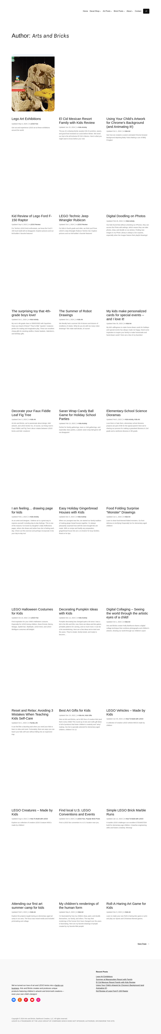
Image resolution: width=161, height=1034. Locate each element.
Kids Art (127, 131)
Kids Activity (82, 127)
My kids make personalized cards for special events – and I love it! (126, 315)
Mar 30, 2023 (118, 323)
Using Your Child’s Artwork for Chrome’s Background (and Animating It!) (125, 122)
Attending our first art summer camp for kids (28, 906)
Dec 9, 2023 (117, 912)
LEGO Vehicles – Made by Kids (125, 712)
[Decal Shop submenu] (100, 11)
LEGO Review (35, 224)
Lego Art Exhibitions (26, 119)
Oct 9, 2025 (70, 819)
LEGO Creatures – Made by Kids (32, 812)
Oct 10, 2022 (22, 618)
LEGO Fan (34, 124)
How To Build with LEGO (134, 719)
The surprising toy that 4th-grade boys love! (31, 313)
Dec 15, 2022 (70, 715)
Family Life (34, 723)
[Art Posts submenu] (111, 11)
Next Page (143, 943)
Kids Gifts (88, 715)
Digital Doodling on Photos (125, 216)
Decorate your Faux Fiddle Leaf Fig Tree (31, 413)
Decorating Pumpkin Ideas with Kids (78, 611)
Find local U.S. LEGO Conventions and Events (77, 812)
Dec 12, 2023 (70, 618)
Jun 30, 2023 (117, 719)
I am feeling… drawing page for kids (32, 510)
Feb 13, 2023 (70, 423)
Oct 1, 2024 (117, 131)
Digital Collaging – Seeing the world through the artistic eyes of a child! (127, 613)
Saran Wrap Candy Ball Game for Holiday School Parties (77, 415)
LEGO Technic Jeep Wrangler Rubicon (73, 218)
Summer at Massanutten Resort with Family (114, 979)
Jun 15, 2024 (70, 127)
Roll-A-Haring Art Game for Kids (126, 906)
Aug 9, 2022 (22, 819)
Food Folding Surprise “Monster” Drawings (122, 510)
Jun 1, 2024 (117, 517)
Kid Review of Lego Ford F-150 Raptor (32, 218)
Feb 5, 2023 (117, 419)
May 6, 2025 (22, 124)
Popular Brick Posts (93, 819)
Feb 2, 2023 (22, 517)
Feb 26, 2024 (118, 221)
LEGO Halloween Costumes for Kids (32, 611)
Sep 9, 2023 (22, 224)
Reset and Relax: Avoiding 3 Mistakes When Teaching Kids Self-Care (32, 714)
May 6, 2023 (70, 912)
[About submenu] (132, 11)
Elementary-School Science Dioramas (126, 413)
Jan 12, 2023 (117, 819)
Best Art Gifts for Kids (74, 710)
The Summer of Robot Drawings (75, 313)
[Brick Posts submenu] (124, 11)
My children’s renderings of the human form (79, 906)
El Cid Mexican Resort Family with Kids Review (77, 121)
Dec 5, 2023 (22, 419)
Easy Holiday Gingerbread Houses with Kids (78, 510)
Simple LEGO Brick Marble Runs (126, 812)
